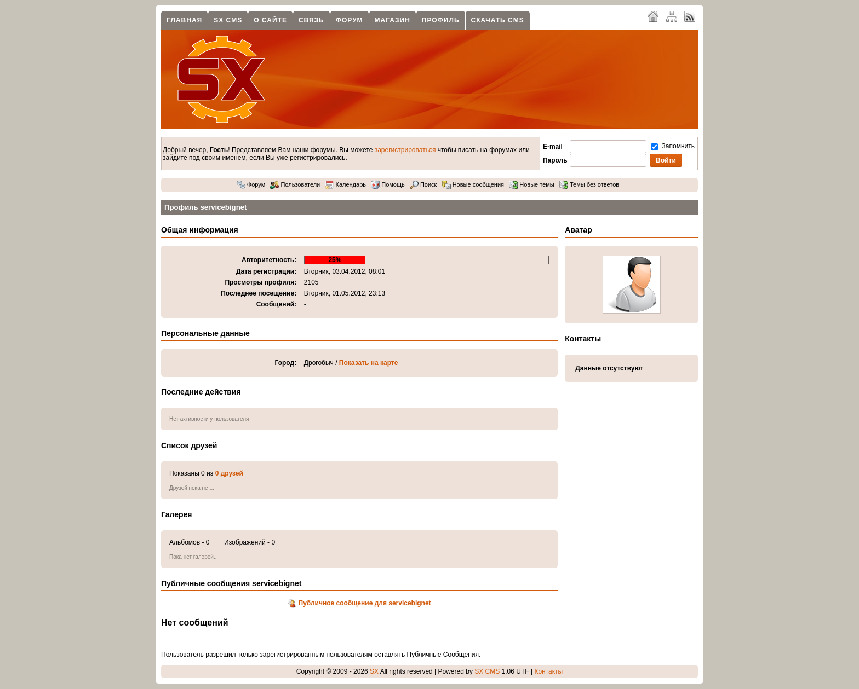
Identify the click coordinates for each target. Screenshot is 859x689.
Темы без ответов (589, 184)
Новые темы (531, 184)
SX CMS (228, 20)
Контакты (548, 671)
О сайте (270, 20)
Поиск (423, 184)
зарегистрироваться (405, 150)
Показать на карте (368, 363)
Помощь (388, 184)
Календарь (345, 184)
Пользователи (295, 184)
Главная (184, 20)
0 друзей (229, 473)
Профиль (441, 20)
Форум (349, 20)
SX (374, 671)
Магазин (392, 20)
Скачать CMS (497, 20)
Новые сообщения (473, 184)
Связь (311, 20)
